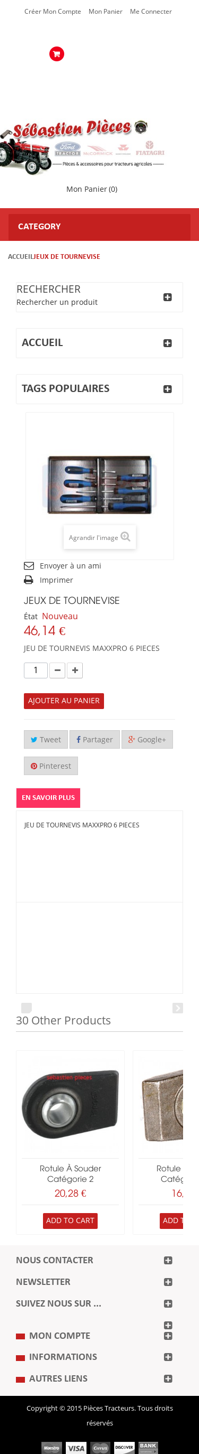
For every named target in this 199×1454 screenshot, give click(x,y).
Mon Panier (106, 11)
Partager (94, 739)
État (31, 616)
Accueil (20, 257)
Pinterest (51, 766)
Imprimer (56, 580)
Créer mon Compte (52, 11)
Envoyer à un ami (70, 566)
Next (177, 1008)
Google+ (147, 739)
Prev (26, 1008)
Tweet (46, 739)
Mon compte (59, 1336)
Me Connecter (151, 11)
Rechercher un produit (57, 302)
